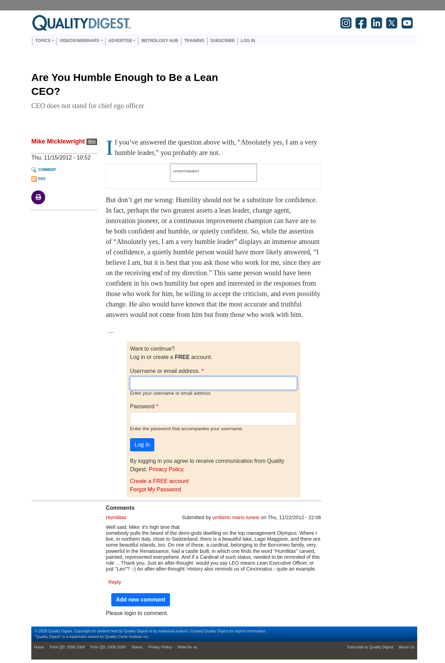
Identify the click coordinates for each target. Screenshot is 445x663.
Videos (137, 647)
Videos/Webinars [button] (79, 40)
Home (39, 647)
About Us (406, 647)
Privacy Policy (166, 469)
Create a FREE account (159, 481)
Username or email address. (165, 371)
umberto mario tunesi (235, 517)
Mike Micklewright (58, 141)
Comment (47, 170)
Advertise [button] (120, 40)
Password (142, 406)
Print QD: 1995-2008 (67, 647)
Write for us (187, 647)
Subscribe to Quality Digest (370, 647)
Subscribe (222, 40)
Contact (196, 631)
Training (194, 40)
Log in (248, 40)
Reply (114, 582)
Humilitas (116, 517)
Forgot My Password (155, 489)
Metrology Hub (159, 40)
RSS (42, 179)
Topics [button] (42, 40)
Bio (91, 142)
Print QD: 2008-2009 (108, 647)
